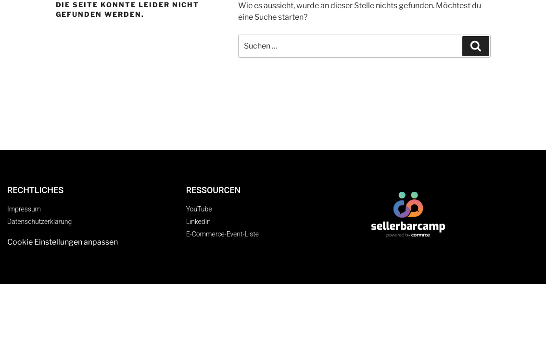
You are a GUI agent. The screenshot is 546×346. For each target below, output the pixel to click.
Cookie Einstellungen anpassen (62, 242)
